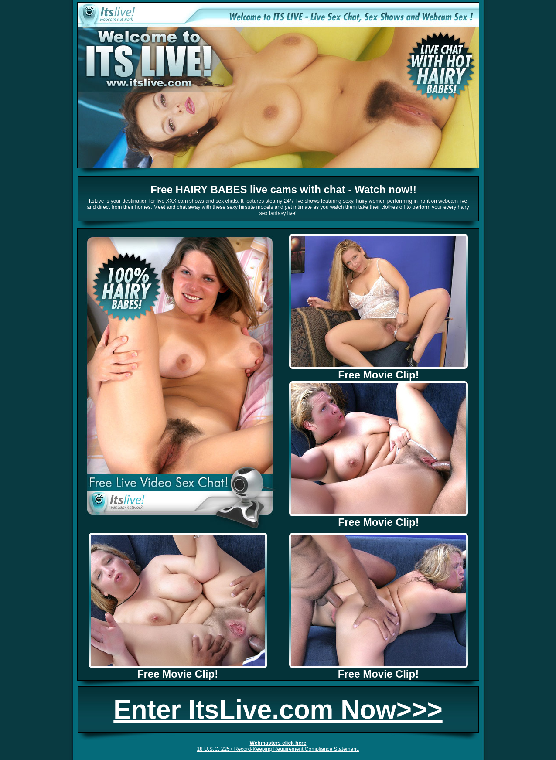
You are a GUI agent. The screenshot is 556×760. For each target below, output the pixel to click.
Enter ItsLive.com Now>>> (277, 709)
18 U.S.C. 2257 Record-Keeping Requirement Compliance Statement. (278, 749)
